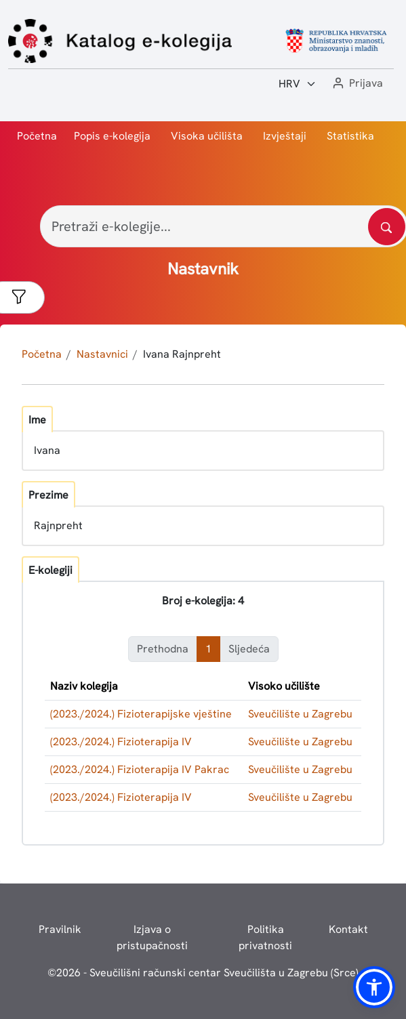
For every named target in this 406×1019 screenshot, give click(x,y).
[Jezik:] (297, 84)
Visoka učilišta (207, 136)
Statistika (350, 136)
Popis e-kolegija (112, 136)
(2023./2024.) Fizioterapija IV (121, 741)
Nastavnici (102, 354)
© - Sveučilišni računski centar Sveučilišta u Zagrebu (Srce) (203, 972)
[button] (356, 84)
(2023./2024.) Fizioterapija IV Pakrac (139, 769)
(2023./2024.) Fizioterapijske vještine (141, 714)
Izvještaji (284, 136)
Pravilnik (60, 929)
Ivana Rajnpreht (182, 354)
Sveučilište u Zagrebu (300, 714)
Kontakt (348, 929)
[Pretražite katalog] (386, 226)
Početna (37, 136)
